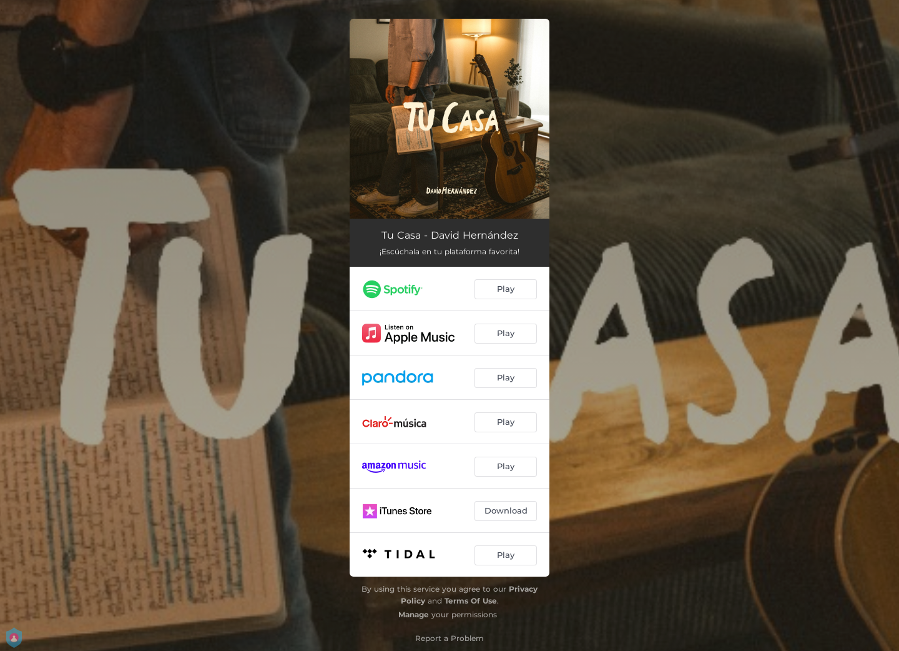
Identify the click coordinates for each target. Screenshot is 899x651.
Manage (413, 614)
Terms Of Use (471, 600)
